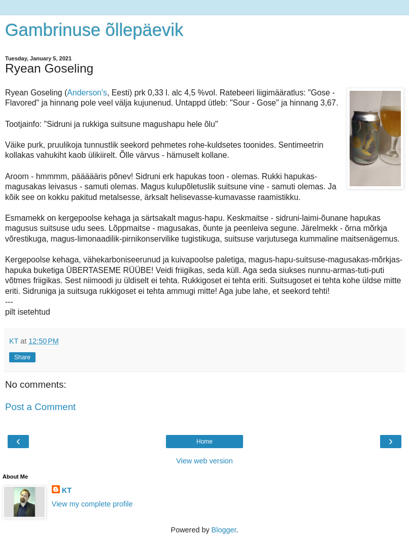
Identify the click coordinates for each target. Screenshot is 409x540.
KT (67, 490)
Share (22, 357)
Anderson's (87, 92)
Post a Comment (40, 406)
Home (204, 441)
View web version (204, 461)
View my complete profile (92, 504)
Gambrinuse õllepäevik (94, 30)
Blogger (224, 530)
